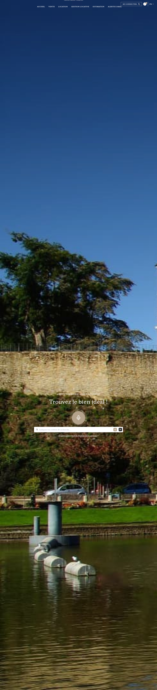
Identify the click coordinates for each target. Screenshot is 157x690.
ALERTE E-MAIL (115, 6)
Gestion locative (80, 6)
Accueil (41, 6)
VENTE (51, 6)
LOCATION (63, 6)
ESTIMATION (98, 6)
